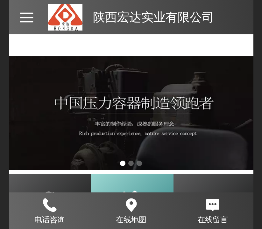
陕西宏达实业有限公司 (153, 17)
